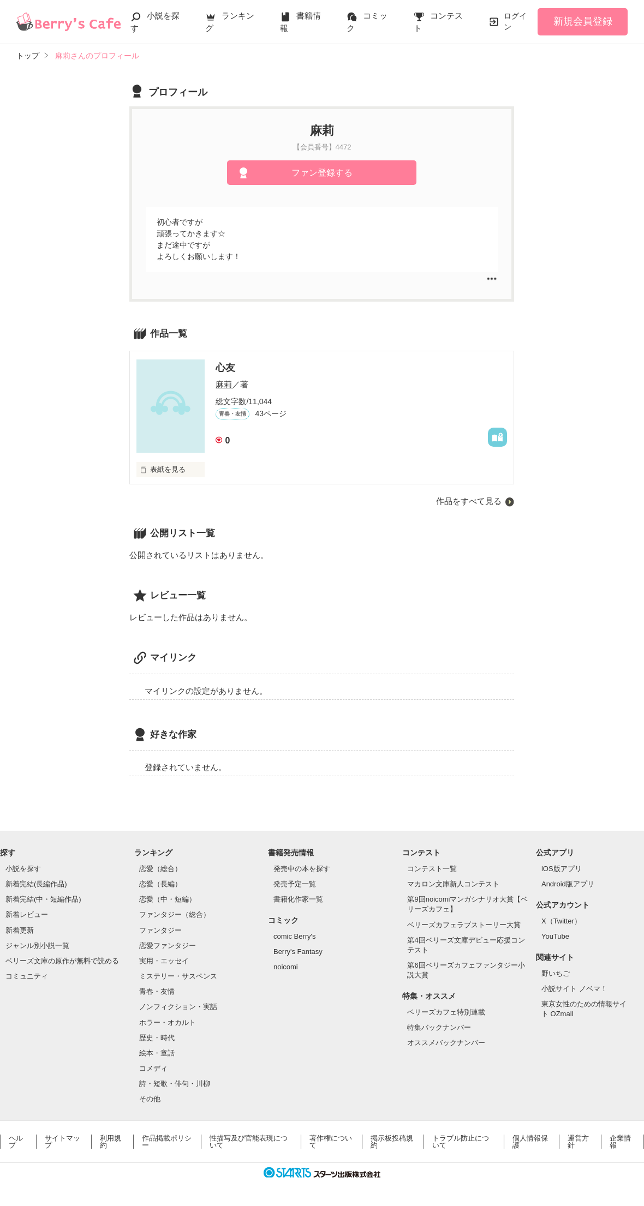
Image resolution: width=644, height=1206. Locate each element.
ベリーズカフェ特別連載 (446, 1012)
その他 (149, 1099)
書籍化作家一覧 (298, 899)
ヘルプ (16, 1141)
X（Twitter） (561, 921)
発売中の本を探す (301, 869)
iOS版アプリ (561, 869)
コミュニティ (26, 976)
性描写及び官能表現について (249, 1141)
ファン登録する (322, 172)
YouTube (555, 936)
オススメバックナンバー (446, 1043)
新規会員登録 (582, 21)
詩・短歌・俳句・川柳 (174, 1083)
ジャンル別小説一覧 (37, 945)
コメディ (153, 1068)
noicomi (285, 967)
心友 (225, 367)
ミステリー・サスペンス (178, 976)
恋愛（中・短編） (167, 899)
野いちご (555, 973)
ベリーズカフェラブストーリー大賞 (464, 925)
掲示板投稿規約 (392, 1141)
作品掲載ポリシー (167, 1141)
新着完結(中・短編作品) (43, 899)
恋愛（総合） (160, 869)
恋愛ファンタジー (167, 945)
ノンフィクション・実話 (178, 1007)
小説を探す (23, 869)
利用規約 (110, 1141)
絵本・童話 (157, 1053)
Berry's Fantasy (298, 951)
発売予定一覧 (294, 884)
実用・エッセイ (164, 961)
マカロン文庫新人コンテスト (453, 884)
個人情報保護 (530, 1141)
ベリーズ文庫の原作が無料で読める (62, 961)
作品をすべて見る (469, 501)
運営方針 (578, 1141)
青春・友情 (157, 991)
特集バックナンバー (439, 1027)
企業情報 (620, 1141)
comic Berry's (294, 936)
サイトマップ (62, 1141)
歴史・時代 (157, 1038)
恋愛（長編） (160, 884)
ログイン (515, 21)
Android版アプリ (567, 884)
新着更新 (19, 930)
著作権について (330, 1141)
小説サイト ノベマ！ (574, 989)
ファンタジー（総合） (174, 914)
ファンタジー (160, 930)
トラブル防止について (460, 1141)
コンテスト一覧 (432, 869)
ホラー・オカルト (167, 1022)
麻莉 (224, 384)
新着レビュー (26, 914)
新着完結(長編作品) (36, 884)
